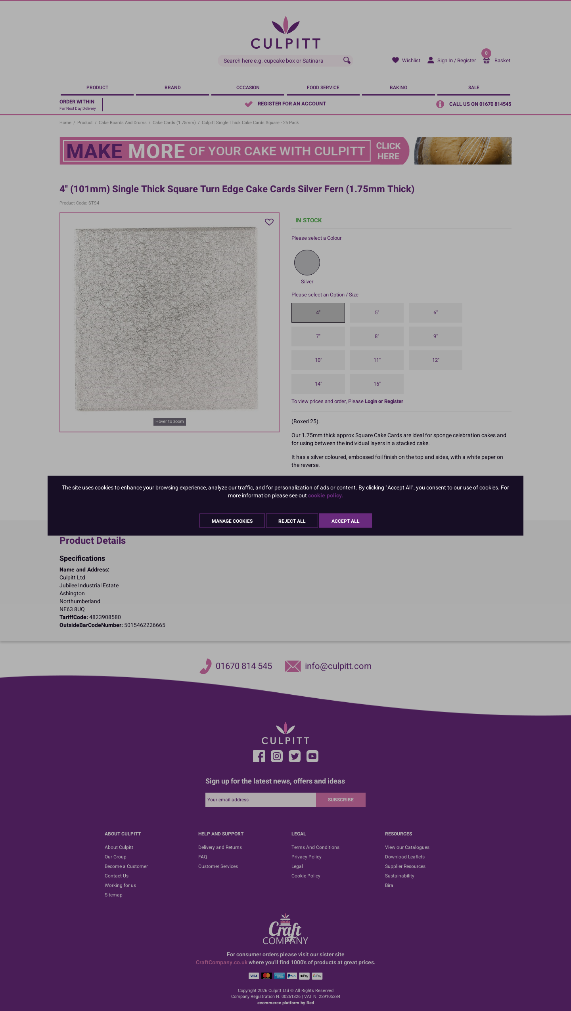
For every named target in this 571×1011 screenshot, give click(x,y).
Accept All (345, 520)
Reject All (292, 520)
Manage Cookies (232, 520)
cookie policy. (325, 495)
